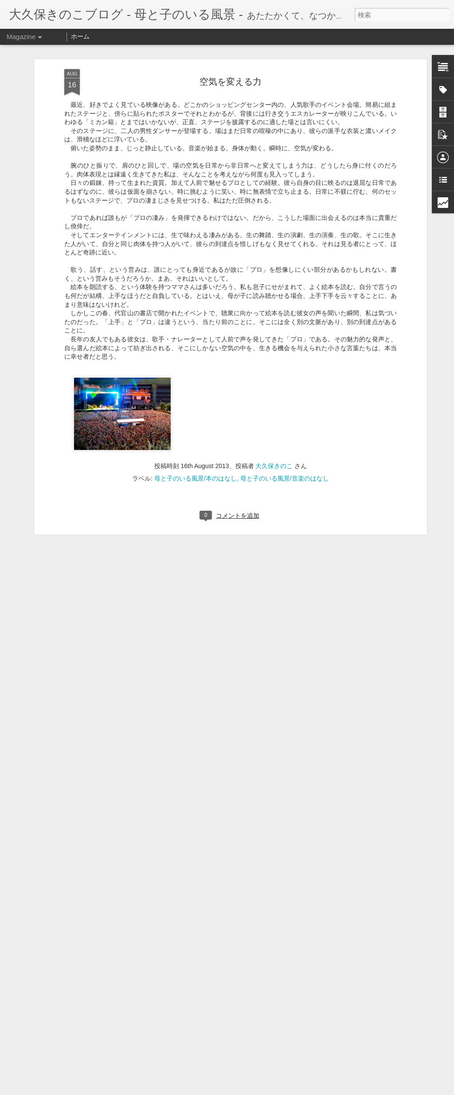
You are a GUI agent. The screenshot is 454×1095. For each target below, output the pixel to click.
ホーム (80, 36)
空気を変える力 (231, 72)
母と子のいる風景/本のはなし (195, 469)
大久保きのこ (274, 457)
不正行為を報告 (298, 1089)
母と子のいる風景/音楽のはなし (284, 469)
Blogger (270, 1089)
